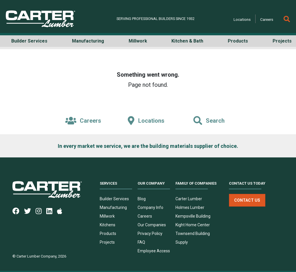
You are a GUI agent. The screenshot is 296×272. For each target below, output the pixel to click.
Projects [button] (282, 41)
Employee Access (154, 251)
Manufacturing (113, 207)
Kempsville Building (192, 216)
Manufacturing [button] (88, 41)
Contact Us (247, 200)
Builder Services (114, 198)
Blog (142, 198)
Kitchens (107, 225)
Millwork (107, 216)
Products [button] (238, 41)
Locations (242, 19)
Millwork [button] (138, 41)
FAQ (141, 242)
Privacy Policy (150, 233)
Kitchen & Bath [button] (187, 41)
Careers (266, 19)
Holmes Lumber (189, 207)
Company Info (150, 207)
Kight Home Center (192, 225)
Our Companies (152, 225)
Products (108, 233)
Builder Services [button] (29, 41)
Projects (107, 242)
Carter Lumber (188, 198)
